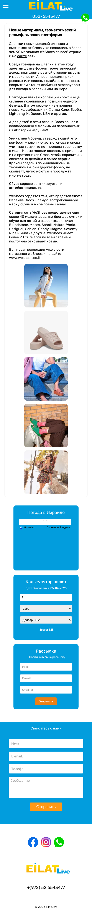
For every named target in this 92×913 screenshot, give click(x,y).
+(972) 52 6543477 (46, 887)
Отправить (45, 701)
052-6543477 (46, 16)
